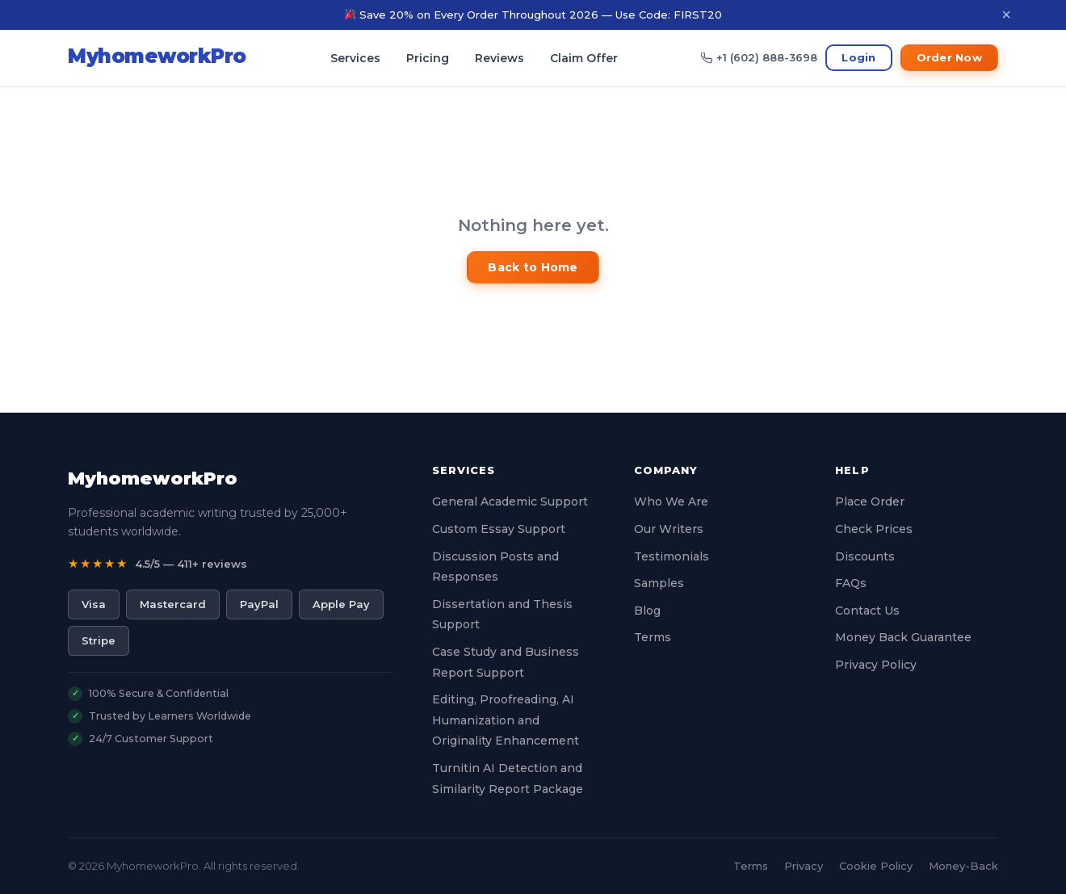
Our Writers (668, 529)
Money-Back (963, 865)
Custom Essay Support (498, 529)
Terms (652, 637)
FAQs (851, 583)
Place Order (869, 501)
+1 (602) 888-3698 (759, 57)
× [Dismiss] (1006, 14)
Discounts (865, 556)
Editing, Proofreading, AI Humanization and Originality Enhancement (505, 720)
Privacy (803, 865)
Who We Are (671, 501)
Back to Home (532, 267)
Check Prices (874, 529)
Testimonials (671, 556)
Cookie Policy (876, 865)
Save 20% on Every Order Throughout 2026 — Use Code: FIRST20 (533, 14)
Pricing (427, 58)
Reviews (499, 58)
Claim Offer (584, 58)
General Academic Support (510, 501)
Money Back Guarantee (903, 637)
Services (355, 58)
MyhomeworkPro (152, 478)
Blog (647, 610)
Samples (659, 583)
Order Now (949, 57)
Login (858, 57)
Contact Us (867, 610)
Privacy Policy (876, 664)
